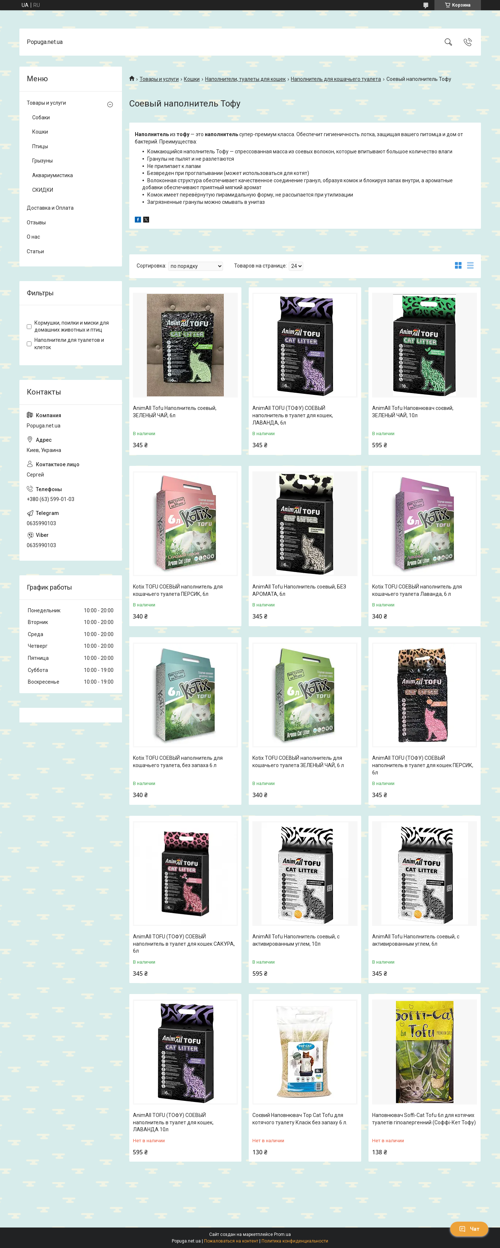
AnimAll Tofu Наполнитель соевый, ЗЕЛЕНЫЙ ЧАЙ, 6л (174, 411)
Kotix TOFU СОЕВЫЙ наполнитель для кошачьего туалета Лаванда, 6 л (417, 590)
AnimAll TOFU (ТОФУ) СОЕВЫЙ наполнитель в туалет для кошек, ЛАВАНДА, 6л (292, 415)
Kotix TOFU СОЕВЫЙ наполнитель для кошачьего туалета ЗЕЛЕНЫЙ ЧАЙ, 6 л (298, 761)
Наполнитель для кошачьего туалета (336, 79)
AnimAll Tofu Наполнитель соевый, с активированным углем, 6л (415, 940)
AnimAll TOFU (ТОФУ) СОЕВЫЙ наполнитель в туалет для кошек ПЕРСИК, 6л (422, 765)
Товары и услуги (159, 79)
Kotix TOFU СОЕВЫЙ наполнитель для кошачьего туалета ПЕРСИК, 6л (178, 590)
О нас (33, 237)
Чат (469, 1229)
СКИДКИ (42, 190)
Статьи (35, 251)
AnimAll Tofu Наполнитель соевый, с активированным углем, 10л (296, 940)
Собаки (41, 117)
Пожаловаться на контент (231, 1241)
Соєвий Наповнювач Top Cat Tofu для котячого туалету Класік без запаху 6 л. (299, 1118)
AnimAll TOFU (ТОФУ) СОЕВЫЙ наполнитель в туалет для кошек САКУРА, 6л (184, 944)
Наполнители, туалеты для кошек (245, 79)
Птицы (40, 146)
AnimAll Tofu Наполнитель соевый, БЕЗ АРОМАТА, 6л (299, 590)
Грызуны (42, 161)
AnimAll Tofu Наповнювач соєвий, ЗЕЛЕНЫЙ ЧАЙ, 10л (412, 411)
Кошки (192, 79)
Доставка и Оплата (50, 208)
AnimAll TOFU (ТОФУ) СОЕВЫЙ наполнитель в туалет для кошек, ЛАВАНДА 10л (173, 1122)
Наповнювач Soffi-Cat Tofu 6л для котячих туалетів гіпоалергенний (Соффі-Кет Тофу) (424, 1118)
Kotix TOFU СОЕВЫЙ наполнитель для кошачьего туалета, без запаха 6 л (178, 761)
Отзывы (36, 222)
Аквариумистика (52, 175)
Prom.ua (282, 1234)
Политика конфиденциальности (295, 1241)
